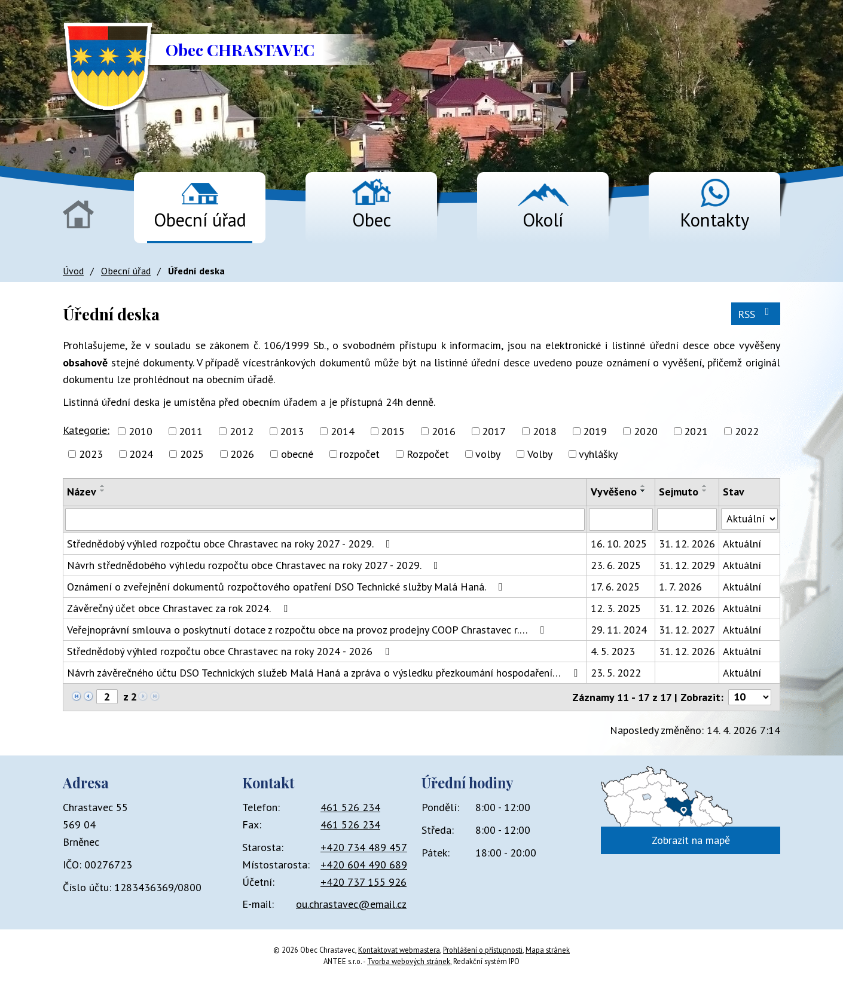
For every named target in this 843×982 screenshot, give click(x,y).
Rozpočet (428, 454)
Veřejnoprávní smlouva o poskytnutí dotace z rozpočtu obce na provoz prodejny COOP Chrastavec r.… (308, 630)
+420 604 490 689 (363, 864)
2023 (91, 454)
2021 (696, 431)
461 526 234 (350, 807)
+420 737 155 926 (363, 882)
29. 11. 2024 (619, 630)
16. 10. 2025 (619, 543)
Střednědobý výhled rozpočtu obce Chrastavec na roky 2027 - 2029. (231, 543)
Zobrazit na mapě (691, 840)
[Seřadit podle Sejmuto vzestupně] (704, 486)
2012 (241, 431)
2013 (292, 431)
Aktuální (742, 543)
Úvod (78, 214)
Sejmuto (678, 491)
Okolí (543, 219)
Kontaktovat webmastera (399, 950)
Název (81, 491)
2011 (191, 431)
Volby (539, 454)
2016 (444, 431)
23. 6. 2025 (616, 565)
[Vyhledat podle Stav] (749, 519)
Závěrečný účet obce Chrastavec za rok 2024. (179, 608)
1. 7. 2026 (680, 587)
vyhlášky (598, 454)
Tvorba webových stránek (408, 961)
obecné (297, 454)
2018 (545, 431)
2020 (646, 431)
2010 (140, 431)
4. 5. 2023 (613, 651)
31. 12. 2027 (687, 630)
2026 (242, 454)
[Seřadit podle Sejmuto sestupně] (704, 490)
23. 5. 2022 (616, 673)
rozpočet (360, 454)
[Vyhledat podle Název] (325, 519)
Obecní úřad (200, 219)
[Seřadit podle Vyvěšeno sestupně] (643, 490)
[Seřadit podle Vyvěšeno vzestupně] (643, 486)
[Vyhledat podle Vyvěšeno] (621, 519)
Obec (371, 219)
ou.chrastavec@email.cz (351, 904)
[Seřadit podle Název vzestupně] (102, 486)
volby (487, 454)
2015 (393, 431)
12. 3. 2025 (616, 608)
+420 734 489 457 (363, 847)
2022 (747, 431)
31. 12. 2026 (687, 543)
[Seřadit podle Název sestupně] (102, 490)
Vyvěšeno (614, 491)
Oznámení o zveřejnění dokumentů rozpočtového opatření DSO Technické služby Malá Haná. (287, 587)
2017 (494, 431)
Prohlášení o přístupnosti (483, 950)
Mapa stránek (548, 950)
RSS (756, 313)
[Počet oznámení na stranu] (749, 697)
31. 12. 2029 (687, 565)
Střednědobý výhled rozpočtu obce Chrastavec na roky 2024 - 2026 (231, 651)
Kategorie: (86, 430)
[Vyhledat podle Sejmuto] (687, 519)
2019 (595, 431)
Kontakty (714, 219)
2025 (192, 454)
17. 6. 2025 (615, 587)
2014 (343, 431)
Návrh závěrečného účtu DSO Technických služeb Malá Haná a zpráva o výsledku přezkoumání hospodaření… (324, 673)
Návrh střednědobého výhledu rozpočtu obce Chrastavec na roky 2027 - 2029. (255, 565)
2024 (141, 454)
